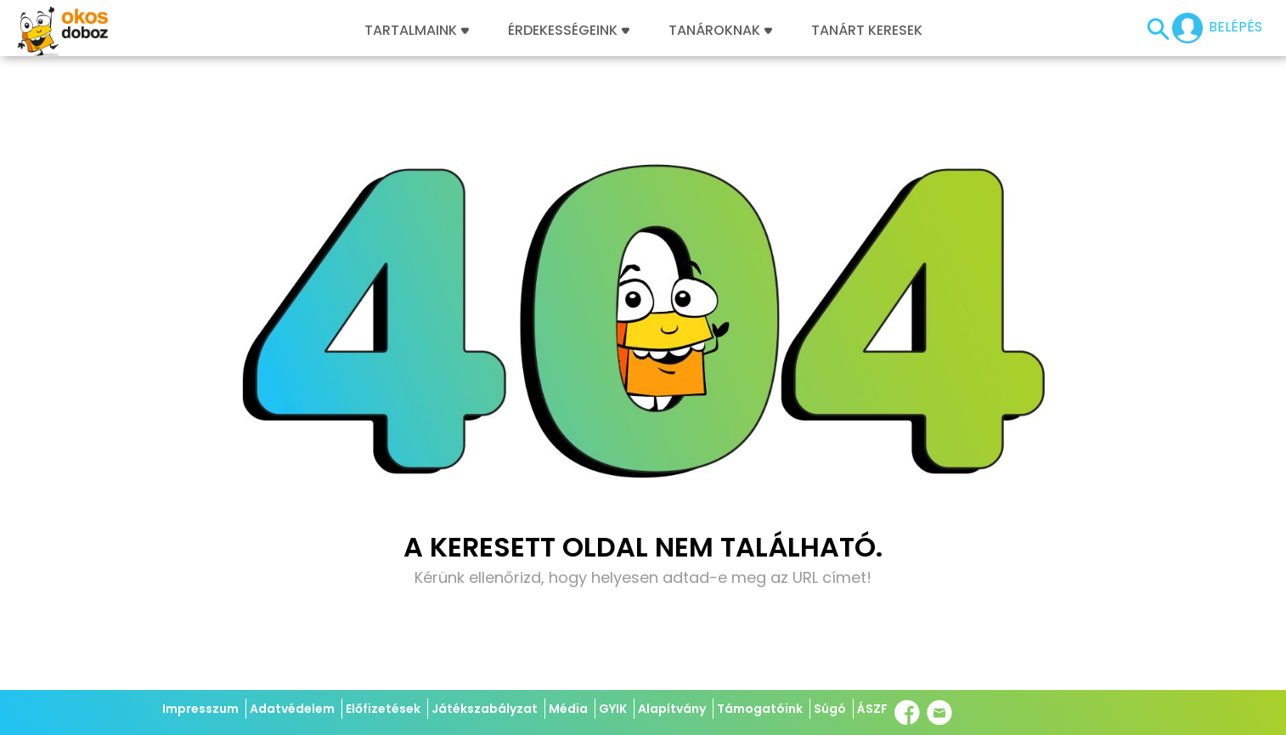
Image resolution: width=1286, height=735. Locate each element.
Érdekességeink (568, 30)
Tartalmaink (416, 30)
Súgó (830, 708)
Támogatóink (760, 708)
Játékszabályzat (484, 708)
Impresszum (200, 708)
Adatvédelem (292, 708)
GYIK (613, 708)
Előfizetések (383, 708)
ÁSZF (872, 708)
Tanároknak (720, 30)
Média (568, 708)
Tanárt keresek (866, 30)
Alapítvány (672, 708)
